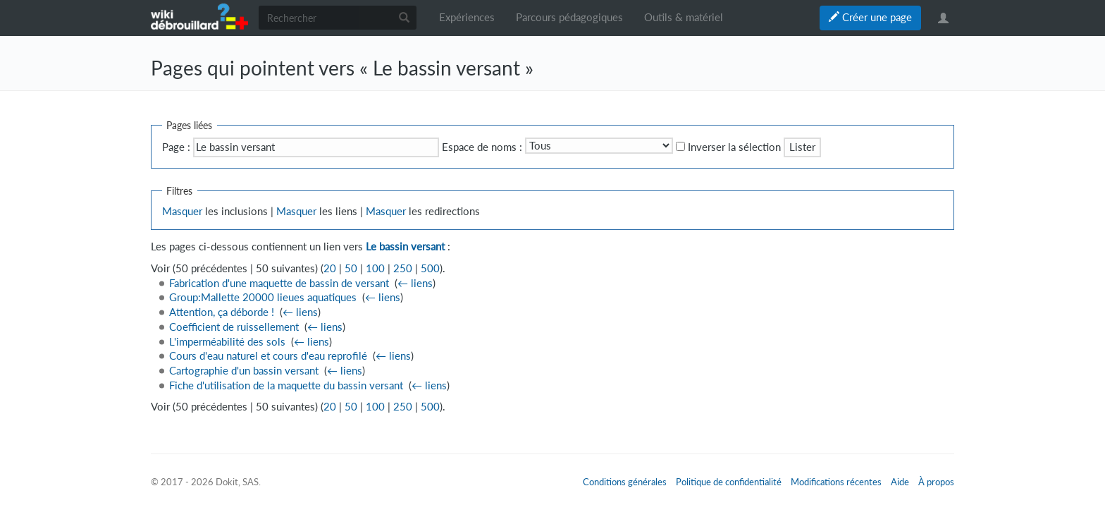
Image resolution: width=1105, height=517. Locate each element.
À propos (936, 481)
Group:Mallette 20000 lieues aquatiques (263, 297)
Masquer (182, 211)
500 (430, 268)
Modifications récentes (836, 481)
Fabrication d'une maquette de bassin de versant (279, 283)
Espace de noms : (482, 147)
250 (402, 268)
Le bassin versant (405, 247)
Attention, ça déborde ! (221, 312)
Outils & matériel (683, 17)
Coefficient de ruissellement (234, 327)
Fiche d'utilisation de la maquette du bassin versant (286, 385)
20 (329, 268)
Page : (176, 147)
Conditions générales (625, 481)
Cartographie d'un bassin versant (244, 371)
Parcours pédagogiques (569, 17)
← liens (415, 283)
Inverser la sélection (734, 147)
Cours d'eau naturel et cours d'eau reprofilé (268, 356)
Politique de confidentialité (729, 481)
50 (351, 268)
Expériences (467, 17)
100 (375, 268)
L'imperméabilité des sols (227, 342)
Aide (900, 481)
